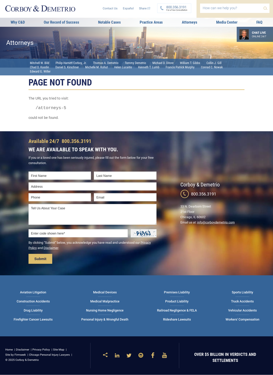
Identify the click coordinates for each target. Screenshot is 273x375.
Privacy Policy (41, 349)
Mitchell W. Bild (39, 63)
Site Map (58, 349)
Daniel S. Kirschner (67, 67)
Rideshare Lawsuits (177, 319)
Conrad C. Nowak (212, 67)
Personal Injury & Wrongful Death (104, 319)
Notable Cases (109, 22)
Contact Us (110, 8)
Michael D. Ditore (163, 63)
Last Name (104, 176)
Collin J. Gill (213, 63)
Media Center (226, 22)
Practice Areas (151, 22)
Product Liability (177, 301)
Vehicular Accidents (242, 310)
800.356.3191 (76, 141)
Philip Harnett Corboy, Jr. (71, 63)
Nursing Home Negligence (105, 310)
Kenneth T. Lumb (148, 67)
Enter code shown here (48, 233)
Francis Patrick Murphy (180, 67)
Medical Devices (105, 292)
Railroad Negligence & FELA (177, 310)
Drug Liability (33, 310)
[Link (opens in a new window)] (117, 357)
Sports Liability (242, 292)
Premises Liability (177, 292)
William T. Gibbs (190, 63)
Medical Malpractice (105, 301)
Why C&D (18, 22)
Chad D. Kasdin (39, 67)
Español (128, 8)
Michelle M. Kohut (96, 67)
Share (144, 8)
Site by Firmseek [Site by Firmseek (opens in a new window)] (15, 355)
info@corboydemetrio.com (216, 222)
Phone (35, 197)
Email (100, 197)
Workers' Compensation (242, 319)
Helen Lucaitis (123, 67)
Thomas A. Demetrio (105, 63)
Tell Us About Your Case (48, 208)
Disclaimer (51, 248)
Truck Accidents (242, 301)
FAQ (259, 22)
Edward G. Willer (40, 71)
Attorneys (189, 22)
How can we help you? (220, 8)
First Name (39, 176)
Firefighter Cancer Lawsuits (33, 319)
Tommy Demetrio (135, 63)
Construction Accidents (33, 301)
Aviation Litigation (33, 292)
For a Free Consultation (175, 8)
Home (9, 349)
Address (37, 187)
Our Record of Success (61, 22)
